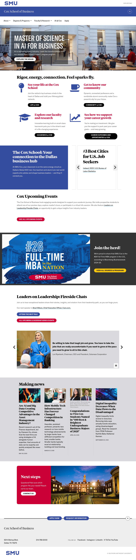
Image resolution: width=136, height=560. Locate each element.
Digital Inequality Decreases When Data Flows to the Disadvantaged (106, 408)
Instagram (91, 540)
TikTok (108, 540)
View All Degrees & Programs (110, 270)
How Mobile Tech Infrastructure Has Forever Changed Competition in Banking (54, 413)
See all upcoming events (30, 219)
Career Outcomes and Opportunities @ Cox (101, 136)
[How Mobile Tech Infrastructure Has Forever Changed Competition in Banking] (55, 395)
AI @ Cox (58, 20)
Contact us (28, 494)
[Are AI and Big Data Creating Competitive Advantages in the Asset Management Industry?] (29, 395)
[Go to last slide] (78, 168)
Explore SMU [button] (127, 3)
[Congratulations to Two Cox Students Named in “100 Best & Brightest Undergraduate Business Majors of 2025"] (81, 398)
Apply (67, 20)
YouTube (114, 540)
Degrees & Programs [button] (21, 20)
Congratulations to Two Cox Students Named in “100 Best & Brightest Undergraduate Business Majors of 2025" (80, 421)
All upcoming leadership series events (36, 320)
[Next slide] (115, 168)
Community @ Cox (94, 105)
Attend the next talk (28, 314)
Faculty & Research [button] (42, 20)
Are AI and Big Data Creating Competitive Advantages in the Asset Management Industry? (29, 414)
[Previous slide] (14, 347)
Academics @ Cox (44, 135)
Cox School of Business (19, 11)
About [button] (6, 20)
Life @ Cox (34, 105)
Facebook (81, 540)
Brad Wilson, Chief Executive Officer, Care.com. (52, 308)
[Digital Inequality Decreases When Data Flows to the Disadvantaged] (106, 394)
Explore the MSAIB (25, 59)
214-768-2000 (41, 540)
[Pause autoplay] (116, 365)
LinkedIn (99, 540)
